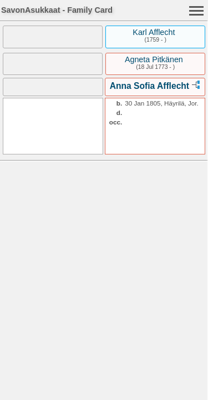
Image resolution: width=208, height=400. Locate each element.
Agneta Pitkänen (154, 59)
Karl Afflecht (154, 32)
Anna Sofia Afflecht (149, 86)
